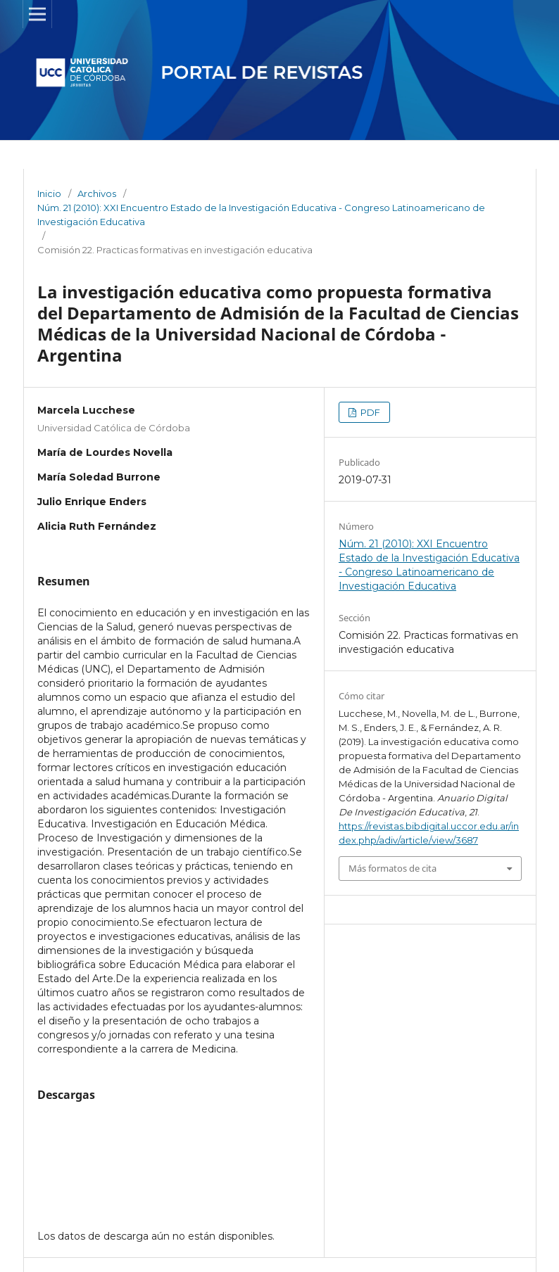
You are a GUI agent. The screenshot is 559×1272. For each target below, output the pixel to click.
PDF (369, 412)
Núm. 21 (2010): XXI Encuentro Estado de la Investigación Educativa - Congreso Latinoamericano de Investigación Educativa (261, 214)
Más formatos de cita (392, 868)
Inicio (49, 193)
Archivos (96, 193)
